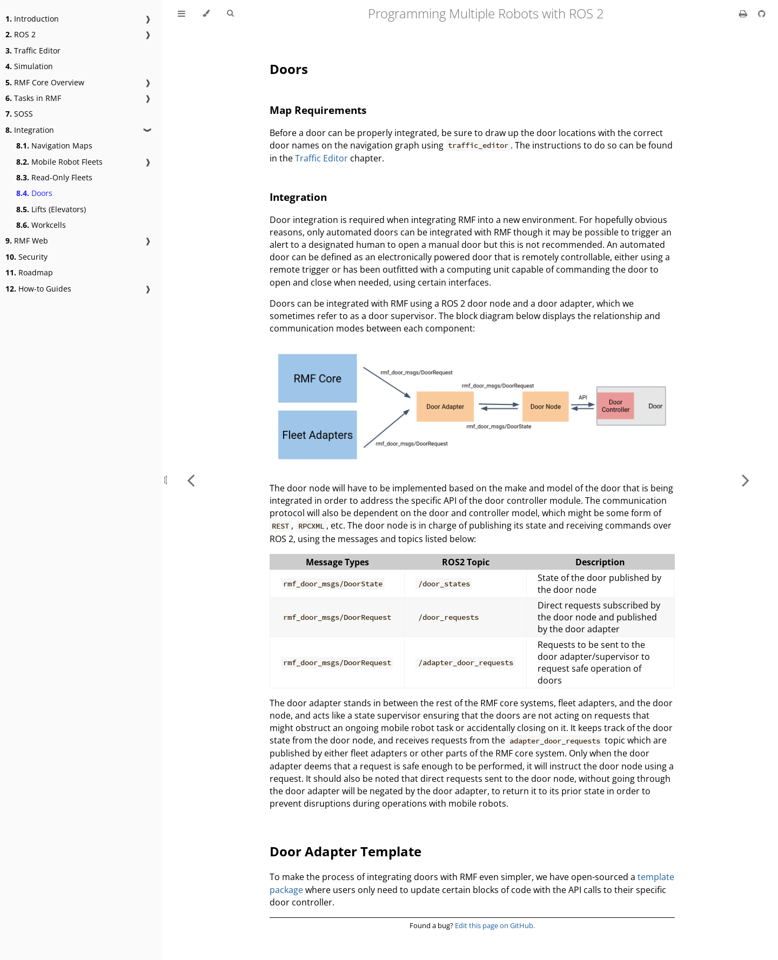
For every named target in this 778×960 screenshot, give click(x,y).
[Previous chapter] (190, 480)
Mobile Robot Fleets (59, 162)
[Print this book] (744, 13)
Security (26, 257)
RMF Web (26, 240)
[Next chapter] (745, 480)
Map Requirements (318, 110)
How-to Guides (38, 288)
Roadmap (29, 272)
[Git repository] (762, 13)
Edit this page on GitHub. (495, 925)
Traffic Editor (33, 50)
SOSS (19, 114)
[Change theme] (206, 13)
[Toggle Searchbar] (230, 13)
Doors (34, 193)
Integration (29, 130)
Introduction (32, 18)
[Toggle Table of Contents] (181, 13)
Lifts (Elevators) (51, 209)
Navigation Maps (54, 145)
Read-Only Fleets (54, 177)
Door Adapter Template (345, 851)
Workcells (41, 225)
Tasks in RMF (33, 98)
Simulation (29, 66)
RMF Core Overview (44, 82)
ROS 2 (20, 34)
